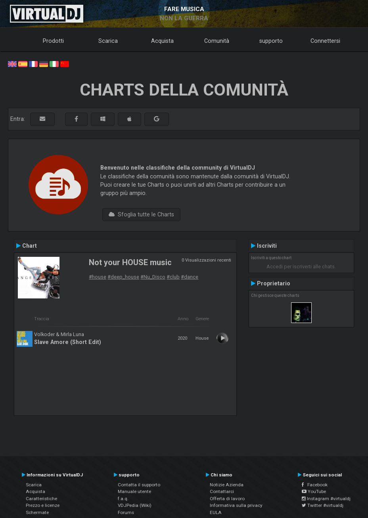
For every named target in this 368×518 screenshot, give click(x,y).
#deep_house (123, 277)
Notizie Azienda (226, 484)
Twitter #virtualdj (322, 505)
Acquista (162, 41)
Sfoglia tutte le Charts (141, 214)
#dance (189, 277)
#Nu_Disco (152, 277)
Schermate (37, 512)
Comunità (216, 41)
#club (173, 277)
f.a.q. (123, 498)
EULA (216, 512)
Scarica (108, 41)
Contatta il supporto (139, 484)
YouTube (314, 491)
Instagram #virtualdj (326, 498)
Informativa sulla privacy (236, 505)
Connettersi (325, 41)
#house (97, 277)
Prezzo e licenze (42, 505)
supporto (271, 41)
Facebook (315, 484)
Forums (126, 512)
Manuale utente (134, 491)
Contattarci (222, 491)
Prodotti (53, 41)
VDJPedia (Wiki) (134, 505)
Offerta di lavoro (227, 498)
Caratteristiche (41, 498)
